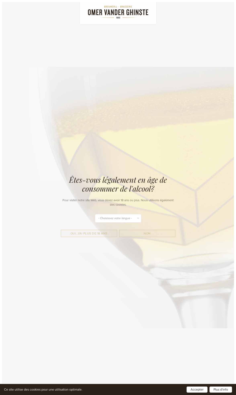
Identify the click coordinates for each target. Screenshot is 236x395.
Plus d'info (221, 390)
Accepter (197, 390)
